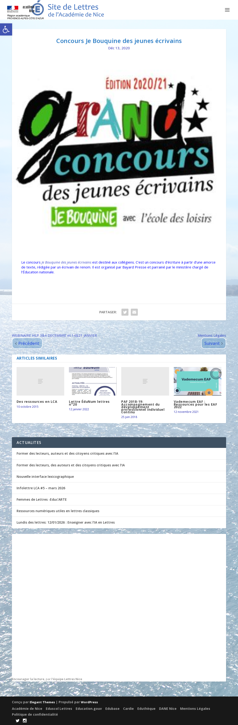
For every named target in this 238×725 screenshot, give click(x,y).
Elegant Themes (42, 702)
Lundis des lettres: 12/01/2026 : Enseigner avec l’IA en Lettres (66, 522)
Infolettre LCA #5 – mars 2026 (41, 488)
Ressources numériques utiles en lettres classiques (58, 511)
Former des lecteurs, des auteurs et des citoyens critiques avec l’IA (71, 465)
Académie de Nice (27, 708)
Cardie (128, 708)
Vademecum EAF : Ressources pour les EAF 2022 (195, 404)
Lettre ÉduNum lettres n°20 (89, 402)
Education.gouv (89, 708)
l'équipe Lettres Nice (66, 679)
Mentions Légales (195, 708)
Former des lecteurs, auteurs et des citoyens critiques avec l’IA (67, 453)
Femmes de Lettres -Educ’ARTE (42, 499)
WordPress (89, 702)
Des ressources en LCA (37, 401)
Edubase (112, 708)
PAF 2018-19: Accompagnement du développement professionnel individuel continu (142, 406)
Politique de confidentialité (35, 714)
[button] (6, 29)
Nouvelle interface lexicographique (45, 476)
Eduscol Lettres (59, 708)
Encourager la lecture (28, 679)
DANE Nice (168, 708)
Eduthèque (146, 708)
